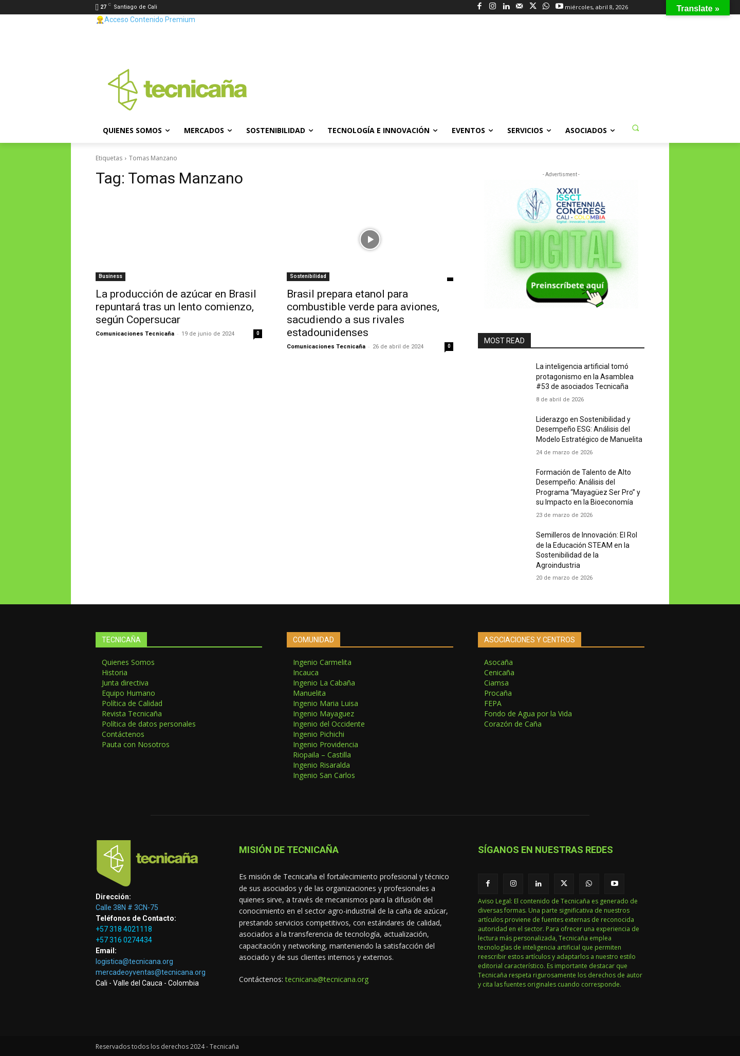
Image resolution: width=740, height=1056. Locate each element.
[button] (635, 127)
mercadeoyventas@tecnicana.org (151, 972)
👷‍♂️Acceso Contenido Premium (145, 19)
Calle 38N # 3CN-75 (127, 907)
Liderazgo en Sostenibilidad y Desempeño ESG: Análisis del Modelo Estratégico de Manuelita (589, 429)
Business (110, 276)
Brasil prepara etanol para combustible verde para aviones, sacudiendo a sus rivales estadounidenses (363, 313)
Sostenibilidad (308, 276)
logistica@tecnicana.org (134, 961)
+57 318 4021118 (124, 929)
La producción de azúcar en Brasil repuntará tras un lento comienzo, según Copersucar (176, 307)
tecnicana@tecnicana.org (326, 979)
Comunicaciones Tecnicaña (135, 333)
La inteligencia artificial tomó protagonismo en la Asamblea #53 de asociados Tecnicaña (585, 376)
